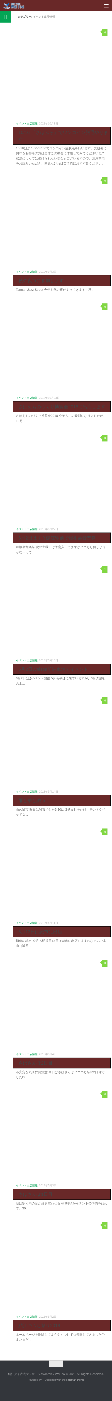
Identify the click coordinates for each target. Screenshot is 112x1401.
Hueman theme (75, 1379)
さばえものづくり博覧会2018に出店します (62, 406)
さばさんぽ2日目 (35, 1063)
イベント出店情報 (27, 123)
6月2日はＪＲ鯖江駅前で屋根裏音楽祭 (57, 537)
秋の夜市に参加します (41, 280)
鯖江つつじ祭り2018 (39, 1325)
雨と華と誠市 (32, 800)
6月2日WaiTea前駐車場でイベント (53, 669)
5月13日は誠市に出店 (40, 931)
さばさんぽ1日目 (35, 1194)
